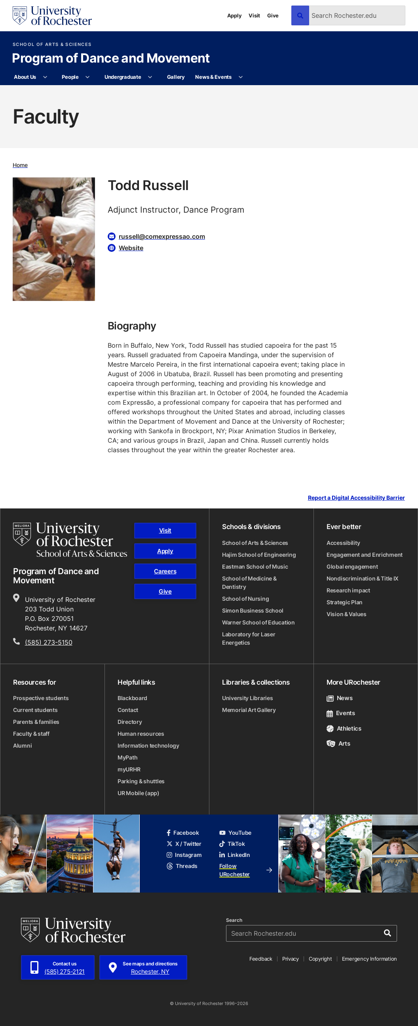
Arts (338, 743)
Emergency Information (369, 958)
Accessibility (343, 542)
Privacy (290, 958)
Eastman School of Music (255, 566)
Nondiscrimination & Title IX (363, 578)
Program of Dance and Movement (110, 59)
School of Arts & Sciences (52, 45)
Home (20, 165)
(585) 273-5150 (48, 642)
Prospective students (40, 698)
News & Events (213, 76)
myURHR (129, 769)
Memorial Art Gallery (249, 710)
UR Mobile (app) (139, 793)
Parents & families (36, 721)
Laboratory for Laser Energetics (248, 638)
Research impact (348, 590)
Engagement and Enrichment (365, 554)
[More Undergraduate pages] (150, 77)
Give (273, 15)
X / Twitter (184, 843)
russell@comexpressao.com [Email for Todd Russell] (162, 236)
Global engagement (352, 566)
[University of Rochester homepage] (52, 15)
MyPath (127, 757)
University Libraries (247, 698)
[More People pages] (87, 77)
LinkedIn (234, 854)
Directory (130, 721)
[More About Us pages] (44, 77)
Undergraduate (122, 76)
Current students (35, 710)
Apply (234, 15)
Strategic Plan (345, 602)
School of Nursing (245, 598)
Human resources (141, 733)
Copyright (320, 958)
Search (234, 920)
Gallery (176, 76)
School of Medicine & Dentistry (249, 582)
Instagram (184, 854)
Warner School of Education (258, 622)
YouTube (235, 832)
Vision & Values (347, 614)
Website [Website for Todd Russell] (131, 248)
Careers (165, 571)
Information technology (148, 745)
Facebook (183, 832)
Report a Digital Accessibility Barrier (356, 498)
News (339, 698)
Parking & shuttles (141, 781)
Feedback (260, 958)
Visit (254, 15)
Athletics (344, 728)
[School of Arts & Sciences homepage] (70, 540)
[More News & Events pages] (240, 77)
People (70, 76)
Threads (182, 866)
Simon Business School (252, 610)
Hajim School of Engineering (259, 554)
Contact (128, 710)
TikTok (232, 843)
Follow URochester (245, 870)
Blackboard (132, 698)
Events (341, 713)
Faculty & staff (31, 733)
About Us (25, 76)
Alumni (22, 745)
